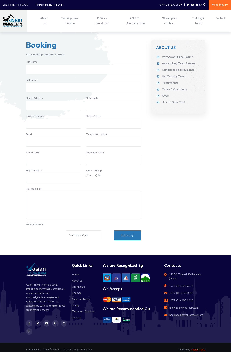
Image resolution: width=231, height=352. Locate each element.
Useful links (78, 287)
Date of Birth (93, 116)
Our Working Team (173, 76)
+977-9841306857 (170, 5)
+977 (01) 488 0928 (181, 300)
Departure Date (95, 152)
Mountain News (81, 299)
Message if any (34, 188)
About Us (44, 20)
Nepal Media (198, 349)
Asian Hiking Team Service (178, 63)
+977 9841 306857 (181, 286)
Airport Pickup (94, 170)
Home (75, 274)
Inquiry (75, 305)
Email (29, 134)
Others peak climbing (169, 20)
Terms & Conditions (174, 89)
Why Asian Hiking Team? (177, 57)
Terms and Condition (83, 311)
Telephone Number (97, 134)
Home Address (34, 98)
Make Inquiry (220, 5)
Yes (91, 175)
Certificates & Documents (178, 70)
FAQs (165, 95)
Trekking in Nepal (198, 20)
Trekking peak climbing (69, 20)
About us (77, 280)
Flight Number (34, 170)
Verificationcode (35, 224)
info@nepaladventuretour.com (186, 315)
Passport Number (35, 116)
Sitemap (76, 293)
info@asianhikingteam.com (184, 307)
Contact (220, 18)
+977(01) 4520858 (180, 293)
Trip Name (32, 62)
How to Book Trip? (173, 102)
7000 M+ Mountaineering (135, 20)
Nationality (92, 98)
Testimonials (170, 83)
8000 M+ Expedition (101, 20)
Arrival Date (32, 152)
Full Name (31, 80)
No (100, 175)
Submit (127, 235)
